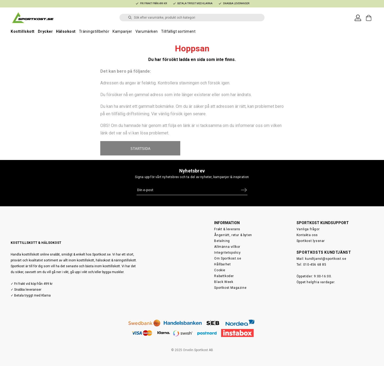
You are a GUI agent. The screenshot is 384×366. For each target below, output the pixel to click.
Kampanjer (122, 31)
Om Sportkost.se (227, 258)
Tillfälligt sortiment (178, 31)
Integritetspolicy (227, 252)
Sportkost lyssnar (311, 241)
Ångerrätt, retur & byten (233, 235)
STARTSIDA (140, 148)
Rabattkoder (224, 276)
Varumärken (146, 31)
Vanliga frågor (308, 229)
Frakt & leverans (227, 229)
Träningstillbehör (94, 31)
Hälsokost (66, 31)
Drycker (45, 31)
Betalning (222, 241)
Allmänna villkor (227, 247)
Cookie (219, 270)
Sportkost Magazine (230, 288)
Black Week (223, 282)
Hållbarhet (222, 264)
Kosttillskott (23, 31)
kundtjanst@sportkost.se (325, 259)
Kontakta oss (307, 235)
